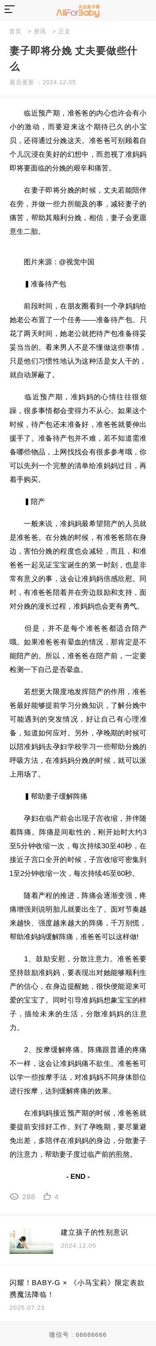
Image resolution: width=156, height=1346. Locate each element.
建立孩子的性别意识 (94, 1232)
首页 (15, 31)
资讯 (40, 31)
